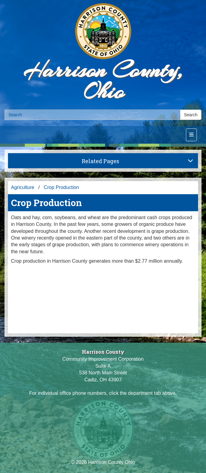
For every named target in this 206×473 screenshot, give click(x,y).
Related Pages (138, 161)
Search (190, 114)
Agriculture (22, 187)
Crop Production (61, 187)
